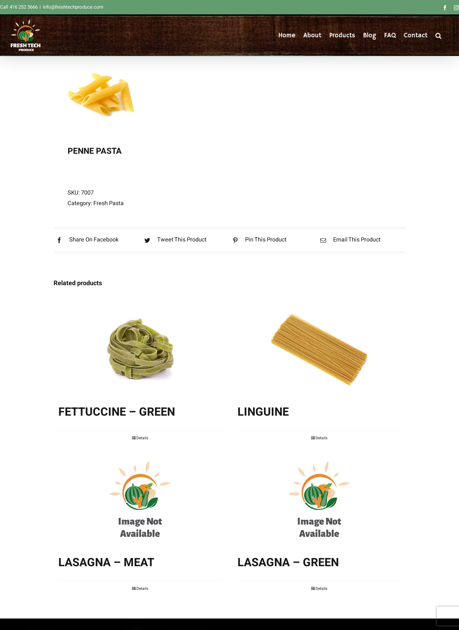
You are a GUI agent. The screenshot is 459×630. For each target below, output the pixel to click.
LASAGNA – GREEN (288, 562)
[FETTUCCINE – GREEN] (140, 349)
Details (142, 438)
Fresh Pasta (108, 203)
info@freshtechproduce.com (73, 7)
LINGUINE (263, 412)
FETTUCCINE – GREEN (116, 412)
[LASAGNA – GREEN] (319, 500)
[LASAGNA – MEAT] (140, 500)
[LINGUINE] (319, 349)
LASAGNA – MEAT (106, 562)
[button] (438, 35)
